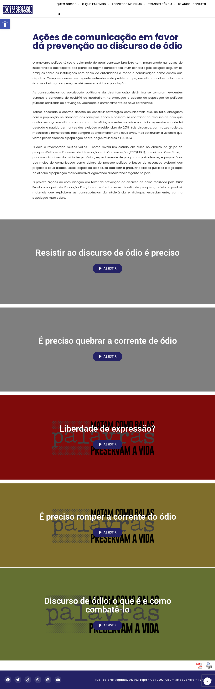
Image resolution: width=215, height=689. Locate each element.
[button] (5, 24)
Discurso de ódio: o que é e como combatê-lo (107, 605)
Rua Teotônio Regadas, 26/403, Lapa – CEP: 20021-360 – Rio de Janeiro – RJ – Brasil (153, 680)
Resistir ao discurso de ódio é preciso (107, 253)
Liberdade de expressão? (107, 428)
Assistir (107, 268)
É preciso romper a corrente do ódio (107, 517)
